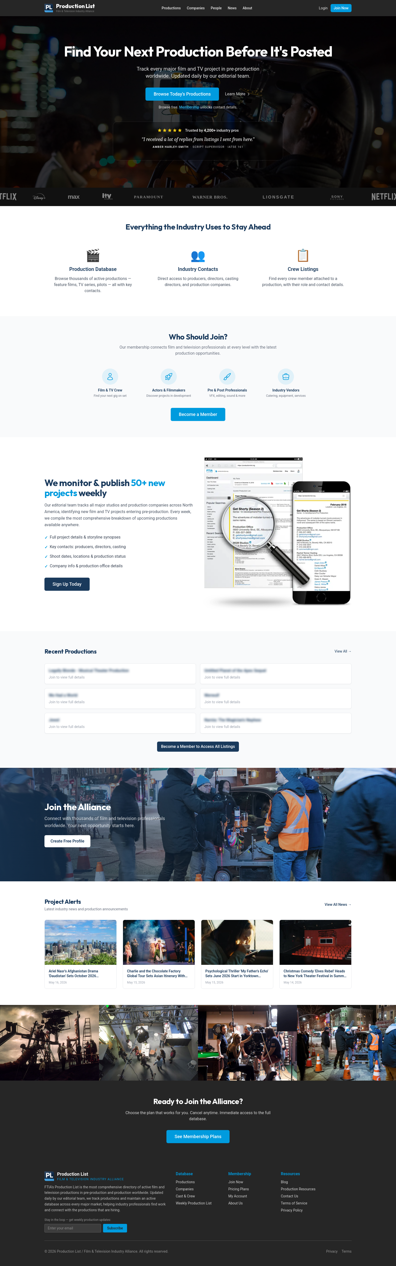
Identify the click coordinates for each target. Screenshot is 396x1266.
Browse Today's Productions (182, 94)
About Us (235, 1203)
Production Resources (298, 1189)
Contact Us (289, 1196)
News (232, 8)
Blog (284, 1182)
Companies (196, 8)
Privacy (331, 1251)
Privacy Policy (292, 1210)
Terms (347, 1251)
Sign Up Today (67, 584)
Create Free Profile (67, 841)
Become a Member (198, 414)
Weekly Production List (194, 1203)
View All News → (338, 905)
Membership (189, 107)
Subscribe (115, 1228)
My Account (237, 1196)
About (247, 8)
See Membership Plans (198, 1136)
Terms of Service (294, 1203)
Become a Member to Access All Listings (198, 746)
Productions (171, 8)
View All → (343, 651)
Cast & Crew (185, 1196)
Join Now (341, 8)
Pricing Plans (238, 1189)
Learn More (238, 94)
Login (323, 8)
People (216, 8)
